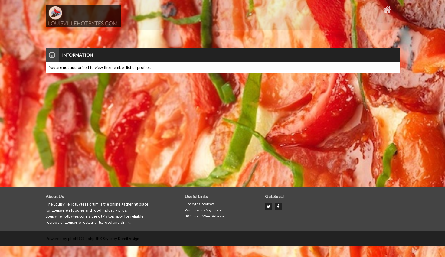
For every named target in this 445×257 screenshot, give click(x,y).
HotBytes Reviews (199, 204)
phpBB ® (76, 238)
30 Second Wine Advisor (204, 216)
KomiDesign (128, 238)
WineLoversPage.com (203, 210)
